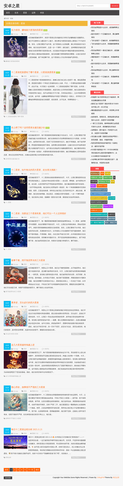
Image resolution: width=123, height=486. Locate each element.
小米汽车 (94, 181)
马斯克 (107, 173)
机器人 (93, 186)
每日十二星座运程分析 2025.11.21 (26, 435)
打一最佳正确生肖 (97, 222)
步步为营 (111, 198)
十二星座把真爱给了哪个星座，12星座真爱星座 (33, 75)
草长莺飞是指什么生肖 (99, 218)
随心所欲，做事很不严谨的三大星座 (28, 393)
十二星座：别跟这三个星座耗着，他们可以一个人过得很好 (38, 219)
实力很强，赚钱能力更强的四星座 (27, 30)
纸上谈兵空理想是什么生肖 (100, 194)
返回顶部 (8, 484)
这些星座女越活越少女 (12, 162)
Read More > (76, 64)
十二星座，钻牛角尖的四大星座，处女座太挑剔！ (34, 173)
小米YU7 (111, 214)
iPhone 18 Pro (108, 206)
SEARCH (115, 6)
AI (114, 177)
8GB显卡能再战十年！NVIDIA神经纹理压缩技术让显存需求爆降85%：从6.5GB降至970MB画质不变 (104, 153)
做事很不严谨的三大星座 (13, 424)
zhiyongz (15, 34)
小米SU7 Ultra (102, 186)
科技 (42, 13)
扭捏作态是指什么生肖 (99, 198)
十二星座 (8, 208)
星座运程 (8, 463)
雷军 (102, 173)
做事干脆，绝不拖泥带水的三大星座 (28, 266)
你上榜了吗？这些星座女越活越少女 (28, 131)
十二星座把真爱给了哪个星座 (14, 120)
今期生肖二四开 (96, 177)
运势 (33, 13)
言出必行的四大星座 (11, 340)
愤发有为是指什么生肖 (99, 202)
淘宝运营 (116, 484)
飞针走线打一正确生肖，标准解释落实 (105, 40)
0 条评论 (46, 34)
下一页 (30, 476)
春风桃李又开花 (96, 206)
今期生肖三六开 (96, 210)
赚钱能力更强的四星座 (12, 64)
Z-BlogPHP (101, 484)
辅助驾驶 (111, 218)
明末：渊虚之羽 (111, 222)
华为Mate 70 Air (104, 181)
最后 (37, 476)
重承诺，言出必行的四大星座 (25, 309)
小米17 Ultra (107, 177)
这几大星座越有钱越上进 (22, 351)
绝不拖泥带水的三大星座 (13, 298)
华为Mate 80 (95, 173)
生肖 (16, 13)
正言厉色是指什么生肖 (99, 214)
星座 (25, 13)
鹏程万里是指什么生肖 (99, 190)
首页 (8, 13)
